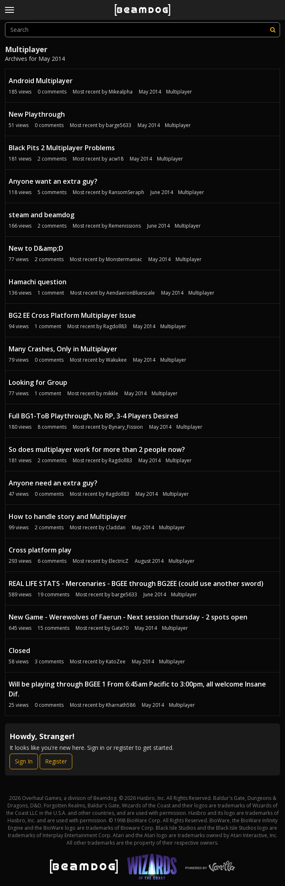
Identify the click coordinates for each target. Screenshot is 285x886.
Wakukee (116, 359)
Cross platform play (40, 550)
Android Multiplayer (41, 80)
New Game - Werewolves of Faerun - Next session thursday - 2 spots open (128, 617)
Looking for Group (38, 382)
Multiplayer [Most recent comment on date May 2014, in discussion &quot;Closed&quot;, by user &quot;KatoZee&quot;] (172, 661)
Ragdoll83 (115, 326)
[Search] (272, 29)
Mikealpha (121, 91)
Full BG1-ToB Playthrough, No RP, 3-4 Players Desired (93, 415)
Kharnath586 (120, 704)
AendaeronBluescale (130, 292)
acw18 (116, 158)
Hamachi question (37, 281)
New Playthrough (37, 114)
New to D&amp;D (36, 248)
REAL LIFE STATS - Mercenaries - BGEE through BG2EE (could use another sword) (136, 583)
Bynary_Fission (126, 426)
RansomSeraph (126, 192)
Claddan (116, 527)
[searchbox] (142, 29)
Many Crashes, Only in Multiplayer (63, 348)
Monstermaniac (124, 259)
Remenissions (125, 225)
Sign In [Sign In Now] (24, 761)
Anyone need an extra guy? (53, 482)
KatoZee (116, 661)
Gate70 (120, 627)
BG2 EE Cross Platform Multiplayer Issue (72, 315)
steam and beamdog (41, 214)
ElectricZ (118, 560)
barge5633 (118, 125)
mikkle (110, 393)
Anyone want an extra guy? (53, 181)
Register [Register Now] (56, 761)
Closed (19, 650)
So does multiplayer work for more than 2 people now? (97, 449)
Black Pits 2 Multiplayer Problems (62, 147)
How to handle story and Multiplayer (68, 516)
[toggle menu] (9, 9)
